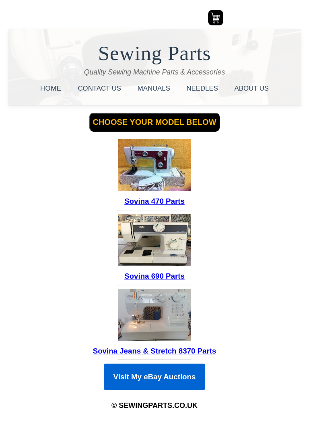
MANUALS (155, 88)
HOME (52, 88)
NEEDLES (203, 88)
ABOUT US (252, 88)
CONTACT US (100, 88)
